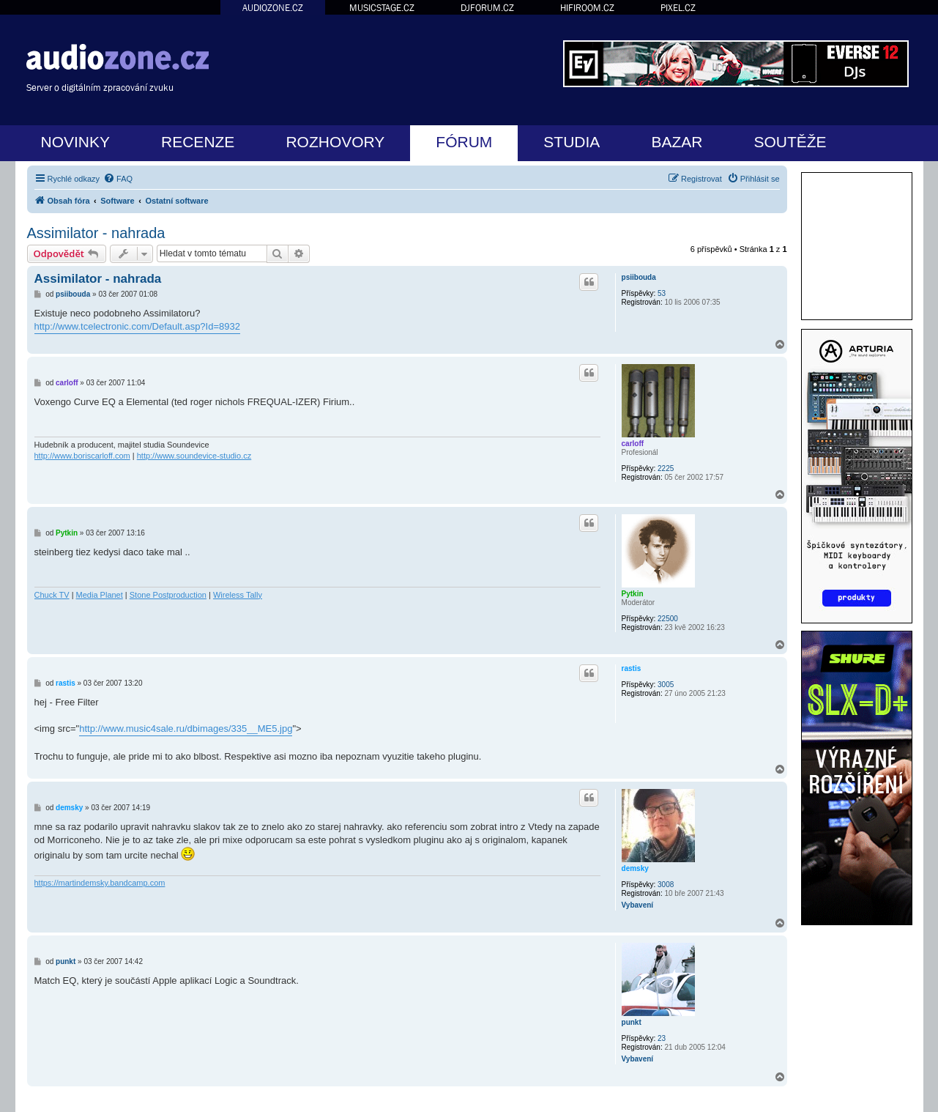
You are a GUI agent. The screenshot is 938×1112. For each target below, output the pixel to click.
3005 (666, 685)
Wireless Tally (237, 594)
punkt (631, 1022)
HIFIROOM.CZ (587, 7)
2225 (666, 468)
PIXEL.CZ (678, 7)
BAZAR (676, 141)
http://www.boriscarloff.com (82, 455)
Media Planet (99, 594)
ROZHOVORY (335, 141)
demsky (635, 868)
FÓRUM (464, 141)
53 (662, 293)
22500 (668, 619)
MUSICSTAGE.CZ (381, 7)
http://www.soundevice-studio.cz (194, 455)
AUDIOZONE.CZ (272, 7)
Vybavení (638, 905)
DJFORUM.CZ (487, 7)
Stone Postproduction (168, 594)
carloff (633, 444)
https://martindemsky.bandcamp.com (99, 882)
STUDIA (571, 141)
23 (662, 1038)
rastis (631, 668)
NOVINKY (76, 141)
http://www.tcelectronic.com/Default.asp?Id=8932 (137, 326)
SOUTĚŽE (789, 141)
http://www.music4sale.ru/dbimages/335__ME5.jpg (185, 728)
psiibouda (639, 277)
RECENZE (197, 141)
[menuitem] (118, 179)
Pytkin (633, 594)
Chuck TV (52, 594)
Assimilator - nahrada (96, 233)
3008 (666, 885)
